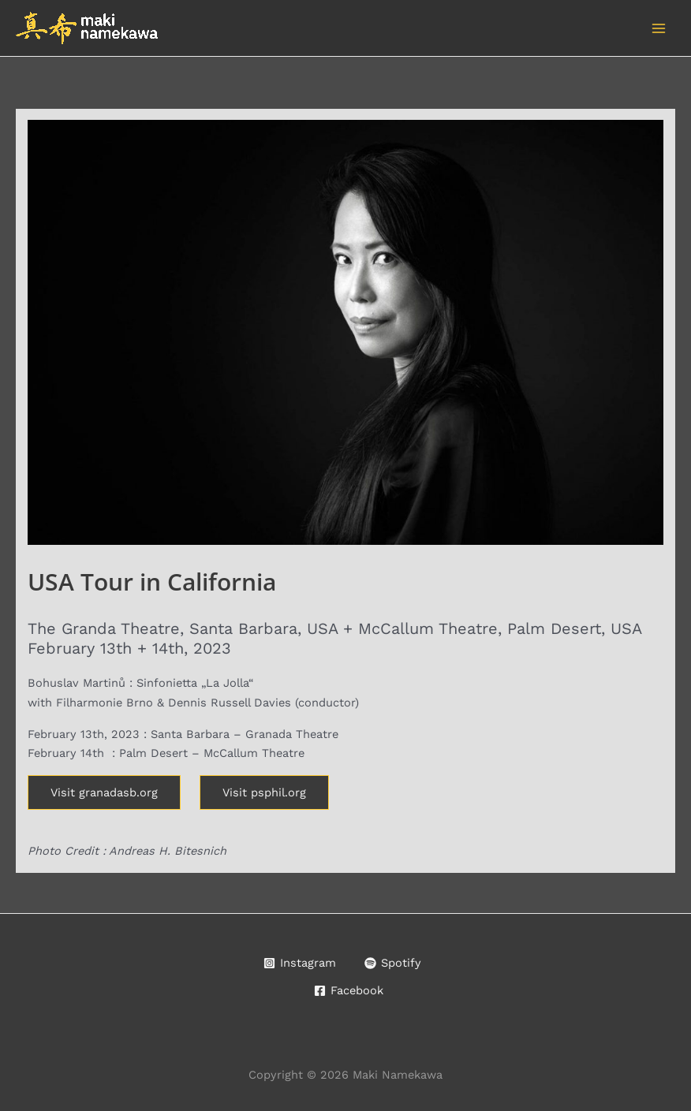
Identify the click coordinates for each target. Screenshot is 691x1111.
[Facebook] (348, 991)
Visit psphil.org (264, 792)
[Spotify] (393, 963)
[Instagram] (300, 963)
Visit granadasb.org (104, 792)
